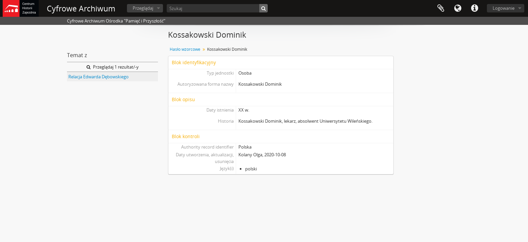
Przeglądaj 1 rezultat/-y (113, 67)
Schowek (440, 8)
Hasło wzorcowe (185, 49)
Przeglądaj (143, 8)
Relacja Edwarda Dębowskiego (98, 77)
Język (457, 8)
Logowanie (504, 8)
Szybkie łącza (474, 8)
